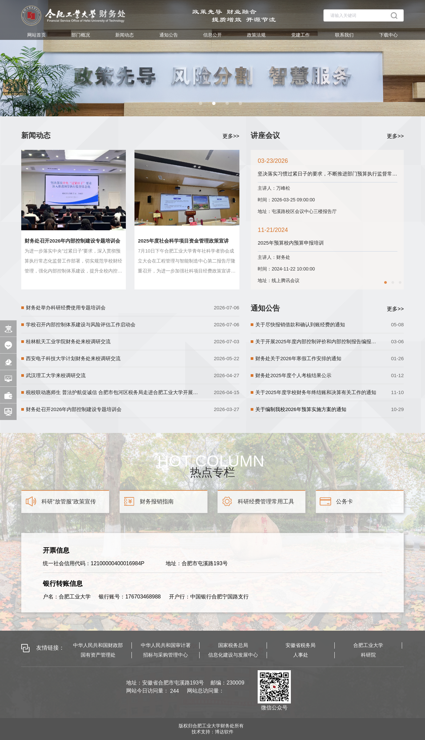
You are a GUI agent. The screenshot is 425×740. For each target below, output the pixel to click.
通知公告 (168, 35)
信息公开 (212, 35)
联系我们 (344, 35)
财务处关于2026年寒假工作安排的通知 (298, 358)
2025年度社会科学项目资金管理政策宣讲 (183, 241)
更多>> (230, 136)
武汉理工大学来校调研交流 (56, 375)
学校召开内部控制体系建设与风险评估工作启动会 (80, 324)
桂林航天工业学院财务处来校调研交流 (68, 341)
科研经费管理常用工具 (266, 501)
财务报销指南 (157, 501)
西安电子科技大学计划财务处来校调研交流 (73, 358)
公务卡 (344, 501)
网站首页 (36, 35)
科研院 (368, 655)
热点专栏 (212, 471)
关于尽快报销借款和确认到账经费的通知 (300, 324)
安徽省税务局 (300, 645)
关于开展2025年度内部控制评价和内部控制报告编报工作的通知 (316, 341)
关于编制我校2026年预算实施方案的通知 (300, 409)
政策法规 (256, 35)
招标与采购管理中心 (165, 655)
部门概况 (80, 35)
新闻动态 (124, 35)
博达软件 (224, 731)
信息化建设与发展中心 (233, 655)
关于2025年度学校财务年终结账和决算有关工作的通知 (315, 392)
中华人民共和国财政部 (98, 645)
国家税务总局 (233, 645)
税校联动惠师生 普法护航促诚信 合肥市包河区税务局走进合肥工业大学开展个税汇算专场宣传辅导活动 (113, 392)
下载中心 (388, 35)
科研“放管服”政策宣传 (69, 501)
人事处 (300, 655)
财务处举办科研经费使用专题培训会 (66, 307)
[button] (200, 103)
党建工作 (300, 35)
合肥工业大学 (368, 645)
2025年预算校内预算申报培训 (340, 243)
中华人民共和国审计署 (166, 645)
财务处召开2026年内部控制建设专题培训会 (72, 241)
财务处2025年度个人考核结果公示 (293, 375)
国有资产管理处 (98, 655)
